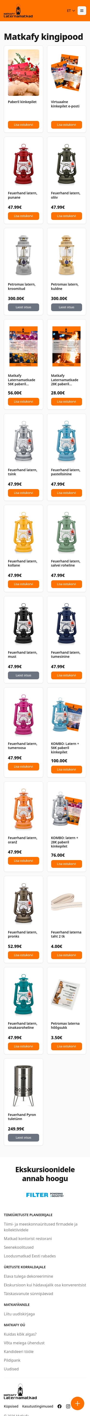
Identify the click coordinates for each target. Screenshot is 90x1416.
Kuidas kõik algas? (20, 1334)
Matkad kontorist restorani (28, 1238)
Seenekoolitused (19, 1247)
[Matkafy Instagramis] (68, 1406)
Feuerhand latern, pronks (22, 934)
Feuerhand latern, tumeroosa (22, 746)
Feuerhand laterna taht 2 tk (66, 934)
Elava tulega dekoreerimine (28, 1276)
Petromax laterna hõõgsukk (65, 1025)
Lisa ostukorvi (23, 125)
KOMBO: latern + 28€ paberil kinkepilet (64, 842)
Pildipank (12, 1360)
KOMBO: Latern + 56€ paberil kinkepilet (65, 748)
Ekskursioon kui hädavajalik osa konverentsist (45, 1285)
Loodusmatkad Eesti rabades (30, 1256)
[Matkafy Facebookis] (59, 1406)
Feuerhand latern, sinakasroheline (22, 1025)
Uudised (11, 1369)
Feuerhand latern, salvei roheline (65, 563)
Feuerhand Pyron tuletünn (22, 1117)
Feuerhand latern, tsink (22, 472)
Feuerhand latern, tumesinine (65, 654)
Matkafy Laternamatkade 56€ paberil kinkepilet (21, 379)
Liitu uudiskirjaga (19, 1314)
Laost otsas (23, 307)
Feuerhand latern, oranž (22, 840)
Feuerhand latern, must (22, 654)
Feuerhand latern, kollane (22, 563)
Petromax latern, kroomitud (22, 286)
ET (71, 10)
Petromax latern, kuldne (65, 286)
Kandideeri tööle (19, 1351)
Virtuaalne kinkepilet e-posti (65, 104)
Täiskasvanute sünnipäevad (28, 1293)
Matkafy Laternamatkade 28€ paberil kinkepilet (64, 379)
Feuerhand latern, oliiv (65, 195)
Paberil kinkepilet (22, 102)
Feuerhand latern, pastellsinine (65, 472)
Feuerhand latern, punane (22, 195)
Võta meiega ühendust (24, 1343)
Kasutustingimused (37, 1406)
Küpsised (11, 1406)
